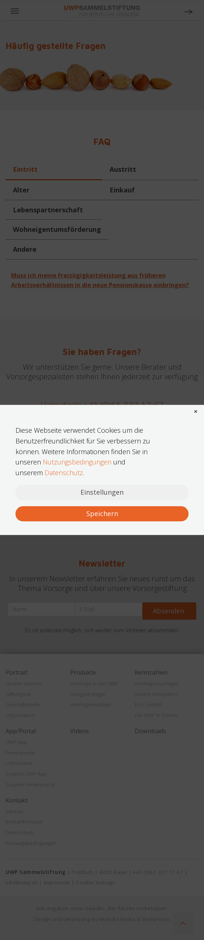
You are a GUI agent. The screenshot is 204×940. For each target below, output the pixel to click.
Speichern (102, 513)
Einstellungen (102, 492)
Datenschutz (64, 472)
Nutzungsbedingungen (77, 462)
